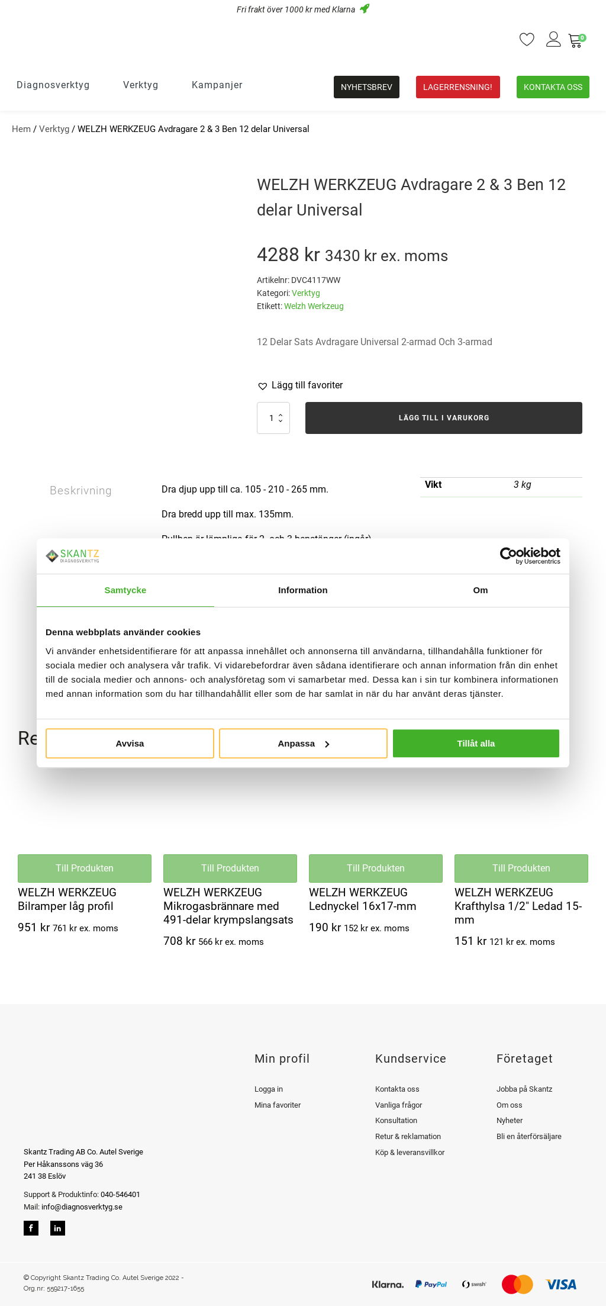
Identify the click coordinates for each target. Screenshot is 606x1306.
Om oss (510, 1105)
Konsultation (396, 1120)
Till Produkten (85, 868)
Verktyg (54, 129)
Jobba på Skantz (524, 1089)
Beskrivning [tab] (84, 491)
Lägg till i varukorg (444, 418)
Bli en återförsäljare (529, 1136)
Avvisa (130, 743)
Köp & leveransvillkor (409, 1152)
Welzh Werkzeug (314, 306)
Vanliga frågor (398, 1105)
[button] (300, 385)
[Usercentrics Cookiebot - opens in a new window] (508, 556)
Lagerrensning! (457, 87)
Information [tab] (303, 590)
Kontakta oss (553, 87)
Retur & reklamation (408, 1136)
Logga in (268, 1089)
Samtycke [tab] (126, 590)
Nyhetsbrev (366, 87)
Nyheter (510, 1120)
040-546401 (119, 1194)
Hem (21, 129)
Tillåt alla (476, 743)
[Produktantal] (273, 418)
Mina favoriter (277, 1105)
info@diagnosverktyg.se (82, 1206)
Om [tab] (480, 590)
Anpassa (303, 743)
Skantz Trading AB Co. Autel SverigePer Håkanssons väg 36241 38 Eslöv (83, 1164)
